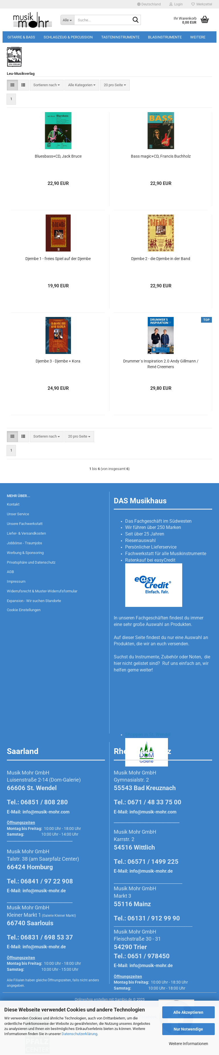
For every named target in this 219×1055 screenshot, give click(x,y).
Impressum (16, 581)
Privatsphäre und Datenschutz (31, 562)
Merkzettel (201, 4)
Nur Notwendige (188, 1029)
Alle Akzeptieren (188, 1012)
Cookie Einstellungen (23, 610)
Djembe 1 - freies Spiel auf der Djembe (58, 258)
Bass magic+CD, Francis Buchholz (161, 156)
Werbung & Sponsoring (25, 553)
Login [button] (176, 4)
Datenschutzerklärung (79, 1034)
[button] (149, 4)
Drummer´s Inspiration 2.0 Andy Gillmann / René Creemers (160, 364)
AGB (10, 572)
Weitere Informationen (188, 1043)
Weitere (197, 37)
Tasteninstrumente (120, 37)
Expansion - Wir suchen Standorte (34, 601)
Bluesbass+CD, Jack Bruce (58, 156)
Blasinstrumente (165, 37)
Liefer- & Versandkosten (26, 533)
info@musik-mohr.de (44, 890)
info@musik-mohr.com (46, 812)
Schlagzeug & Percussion (68, 37)
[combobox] (47, 85)
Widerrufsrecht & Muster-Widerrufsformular (42, 591)
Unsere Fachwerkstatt (24, 524)
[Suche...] (67, 20)
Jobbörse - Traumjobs (24, 543)
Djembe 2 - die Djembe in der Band (160, 258)
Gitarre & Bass (21, 37)
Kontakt (13, 504)
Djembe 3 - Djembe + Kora (58, 361)
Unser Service (18, 514)
